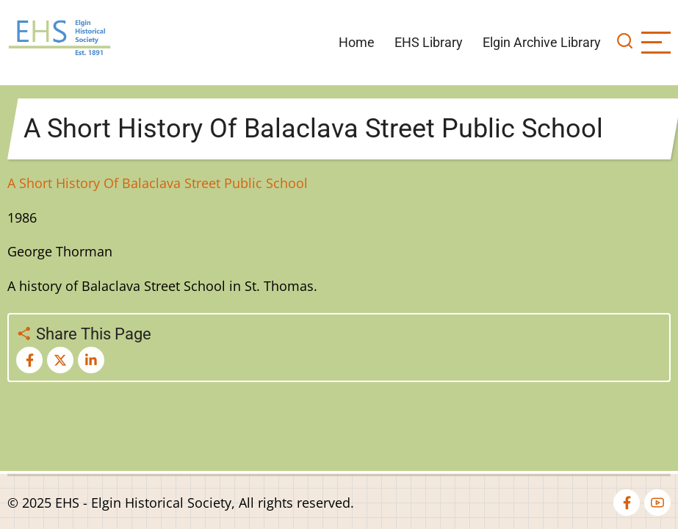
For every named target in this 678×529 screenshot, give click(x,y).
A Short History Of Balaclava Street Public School (157, 183)
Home (357, 42)
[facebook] (626, 502)
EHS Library (428, 42)
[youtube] (657, 502)
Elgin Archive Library (542, 42)
